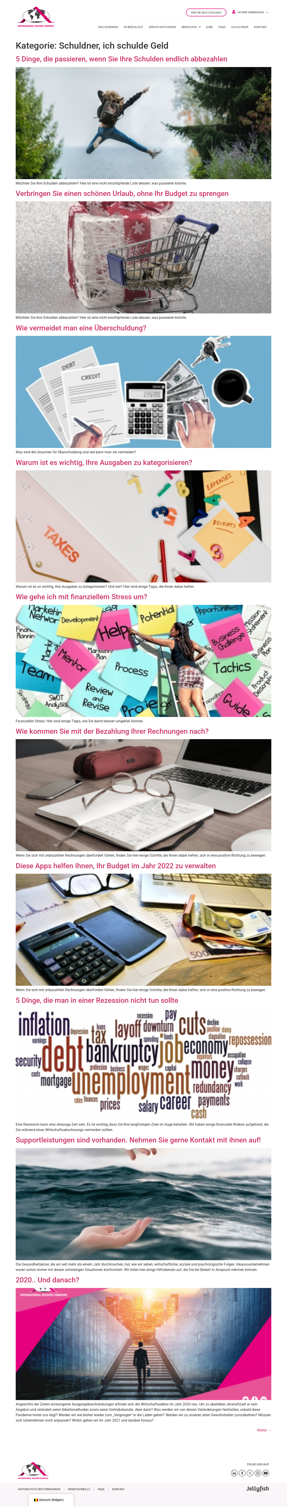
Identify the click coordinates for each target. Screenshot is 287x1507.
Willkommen (108, 27)
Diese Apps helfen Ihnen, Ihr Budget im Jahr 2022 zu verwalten (116, 866)
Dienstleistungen (162, 27)
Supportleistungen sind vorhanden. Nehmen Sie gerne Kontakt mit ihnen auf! (138, 1140)
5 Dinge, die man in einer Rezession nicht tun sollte (97, 1000)
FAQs (222, 27)
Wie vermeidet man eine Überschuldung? (81, 328)
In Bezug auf (133, 27)
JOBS (209, 27)
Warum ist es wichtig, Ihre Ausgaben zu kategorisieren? (104, 462)
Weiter (264, 1430)
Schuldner (239, 27)
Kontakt (260, 27)
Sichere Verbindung (253, 12)
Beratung (191, 27)
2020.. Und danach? (47, 1280)
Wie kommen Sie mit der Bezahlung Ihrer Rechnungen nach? (112, 731)
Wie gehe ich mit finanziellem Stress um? (81, 597)
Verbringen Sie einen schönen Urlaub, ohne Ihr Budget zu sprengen (122, 193)
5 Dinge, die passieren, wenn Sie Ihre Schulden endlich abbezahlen (121, 59)
